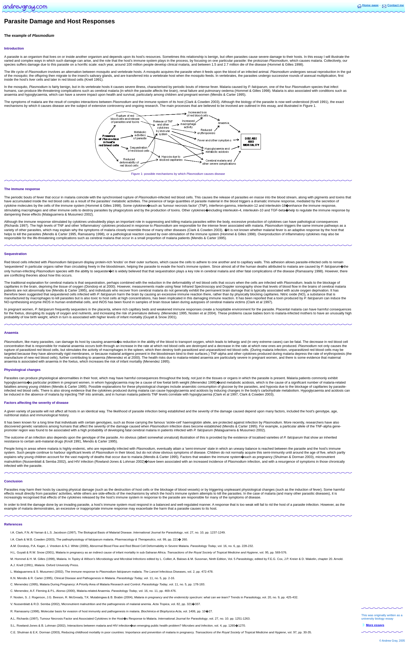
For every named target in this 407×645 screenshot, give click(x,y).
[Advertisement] (382, 96)
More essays (375, 625)
